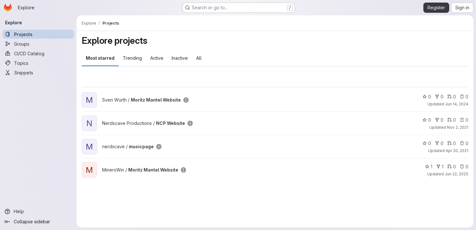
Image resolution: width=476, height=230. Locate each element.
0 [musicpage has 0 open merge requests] (451, 143)
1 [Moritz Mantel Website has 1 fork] (439, 166)
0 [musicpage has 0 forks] (439, 143)
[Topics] (38, 62)
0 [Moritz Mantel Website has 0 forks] (439, 96)
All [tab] (199, 58)
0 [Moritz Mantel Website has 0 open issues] (464, 96)
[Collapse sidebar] (38, 221)
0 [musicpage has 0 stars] (426, 143)
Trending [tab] (132, 58)
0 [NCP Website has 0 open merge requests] (451, 120)
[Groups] (38, 43)
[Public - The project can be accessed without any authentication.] (186, 100)
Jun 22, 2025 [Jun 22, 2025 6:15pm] (456, 174)
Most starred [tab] (100, 58)
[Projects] (38, 34)
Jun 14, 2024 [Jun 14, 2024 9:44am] (456, 104)
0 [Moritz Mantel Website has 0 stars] (426, 96)
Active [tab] (156, 58)
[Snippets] (38, 72)
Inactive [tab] (180, 58)
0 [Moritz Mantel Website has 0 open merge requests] (451, 96)
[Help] (38, 211)
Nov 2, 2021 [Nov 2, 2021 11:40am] (457, 127)
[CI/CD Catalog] (38, 53)
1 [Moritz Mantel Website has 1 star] (428, 166)
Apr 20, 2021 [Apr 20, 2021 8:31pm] (457, 150)
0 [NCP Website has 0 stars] (426, 120)
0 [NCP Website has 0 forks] (439, 120)
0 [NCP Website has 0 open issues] (464, 120)
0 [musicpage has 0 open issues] (464, 143)
